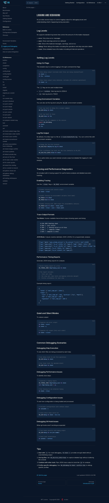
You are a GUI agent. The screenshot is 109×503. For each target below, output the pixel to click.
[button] (11, 27)
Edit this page (42, 475)
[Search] (32, 2)
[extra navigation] (105, 2)
